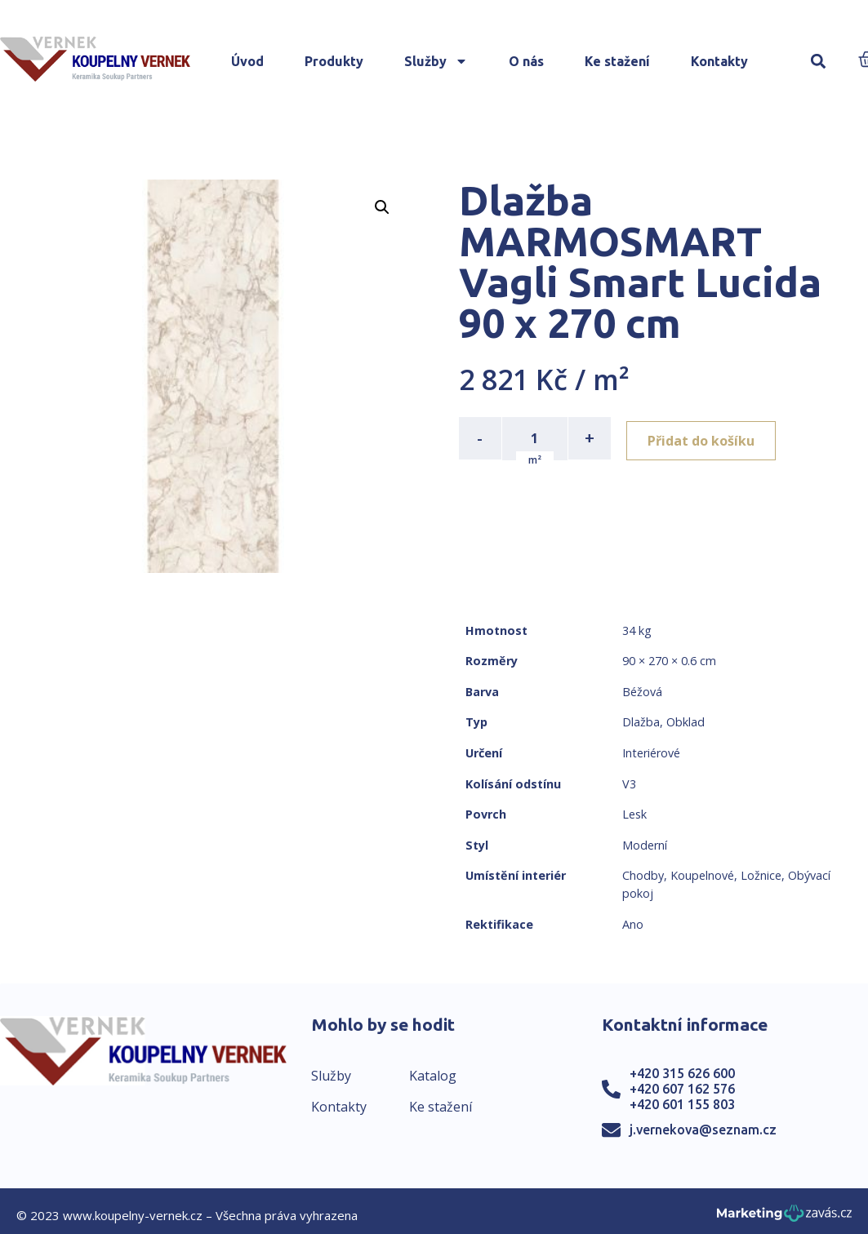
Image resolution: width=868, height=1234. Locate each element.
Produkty (334, 61)
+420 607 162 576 (682, 1088)
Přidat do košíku (705, 438)
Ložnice (761, 875)
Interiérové (651, 753)
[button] (818, 61)
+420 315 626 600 (682, 1073)
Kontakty (719, 61)
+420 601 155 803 (682, 1104)
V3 (629, 784)
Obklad (685, 722)
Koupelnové (702, 875)
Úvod (247, 61)
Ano (632, 924)
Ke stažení (617, 61)
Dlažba (641, 722)
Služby (436, 61)
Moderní (644, 845)
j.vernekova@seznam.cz (703, 1129)
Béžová (642, 691)
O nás (526, 61)
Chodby (643, 875)
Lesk (634, 814)
